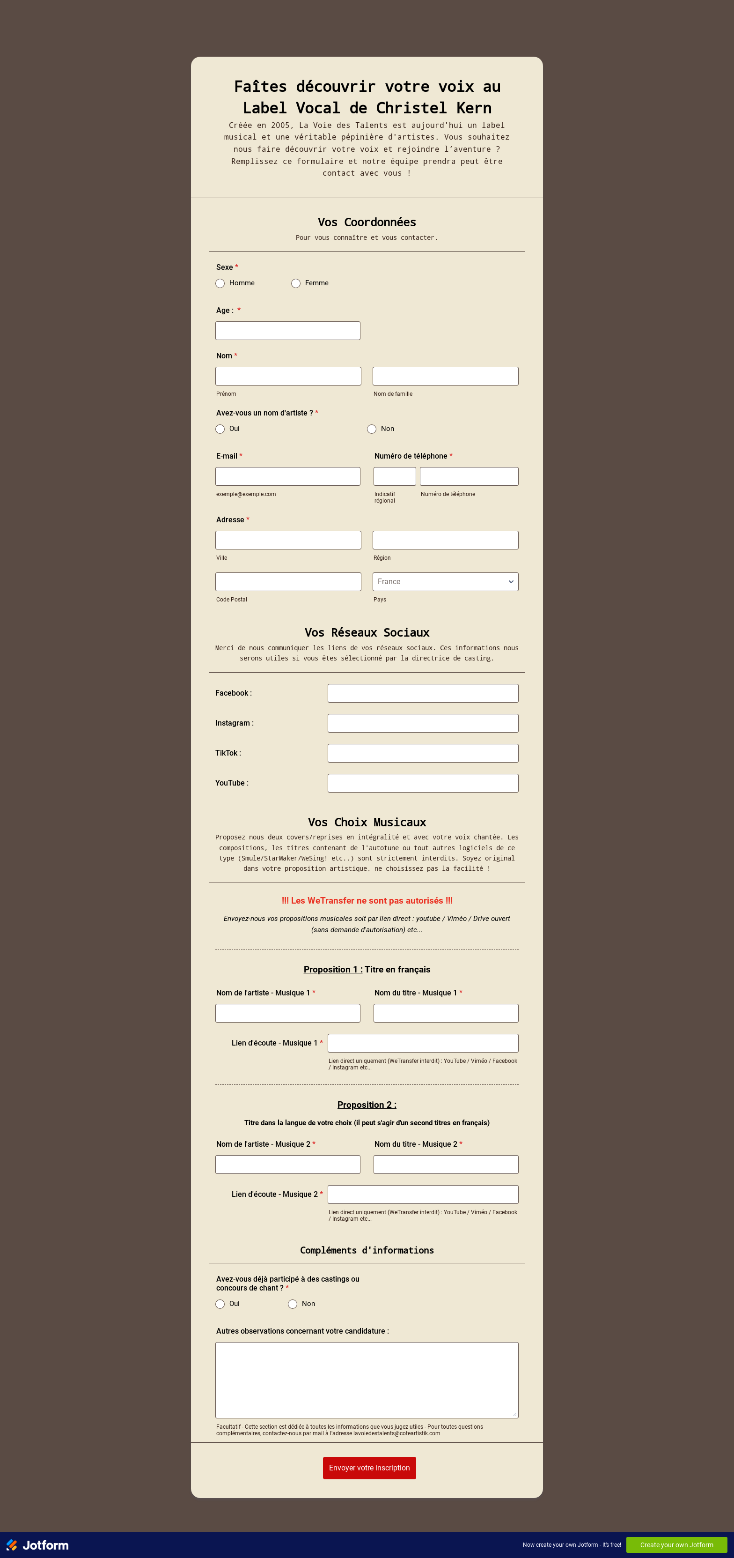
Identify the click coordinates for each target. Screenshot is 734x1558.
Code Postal (231, 599)
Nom (226, 355)
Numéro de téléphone (413, 456)
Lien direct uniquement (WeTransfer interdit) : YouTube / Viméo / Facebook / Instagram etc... (423, 1064)
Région (382, 558)
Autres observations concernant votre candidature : (302, 1331)
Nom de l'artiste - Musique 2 (266, 1144)
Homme (242, 283)
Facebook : (233, 693)
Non (387, 428)
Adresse (233, 519)
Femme (317, 283)
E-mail (229, 456)
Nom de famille (393, 394)
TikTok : (228, 753)
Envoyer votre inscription (369, 1467)
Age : (228, 310)
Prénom (226, 394)
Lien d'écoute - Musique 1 (277, 1043)
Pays (380, 599)
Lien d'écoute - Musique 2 (277, 1194)
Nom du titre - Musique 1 (418, 992)
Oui (234, 428)
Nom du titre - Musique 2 (418, 1144)
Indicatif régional (384, 497)
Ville (221, 558)
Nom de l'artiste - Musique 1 (266, 992)
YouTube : (232, 783)
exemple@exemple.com (246, 494)
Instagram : (234, 723)
